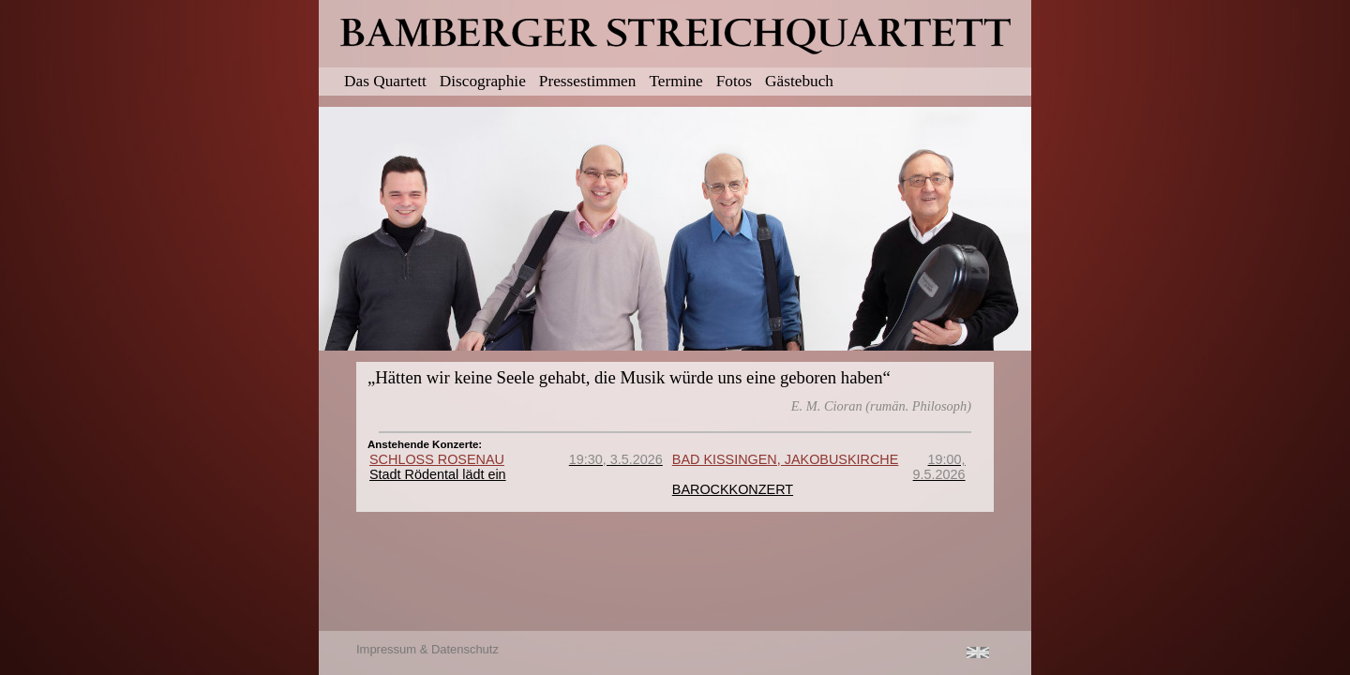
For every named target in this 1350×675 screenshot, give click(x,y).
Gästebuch (799, 81)
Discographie (483, 81)
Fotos (734, 81)
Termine (675, 81)
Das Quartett (385, 81)
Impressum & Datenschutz (427, 649)
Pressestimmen (588, 81)
